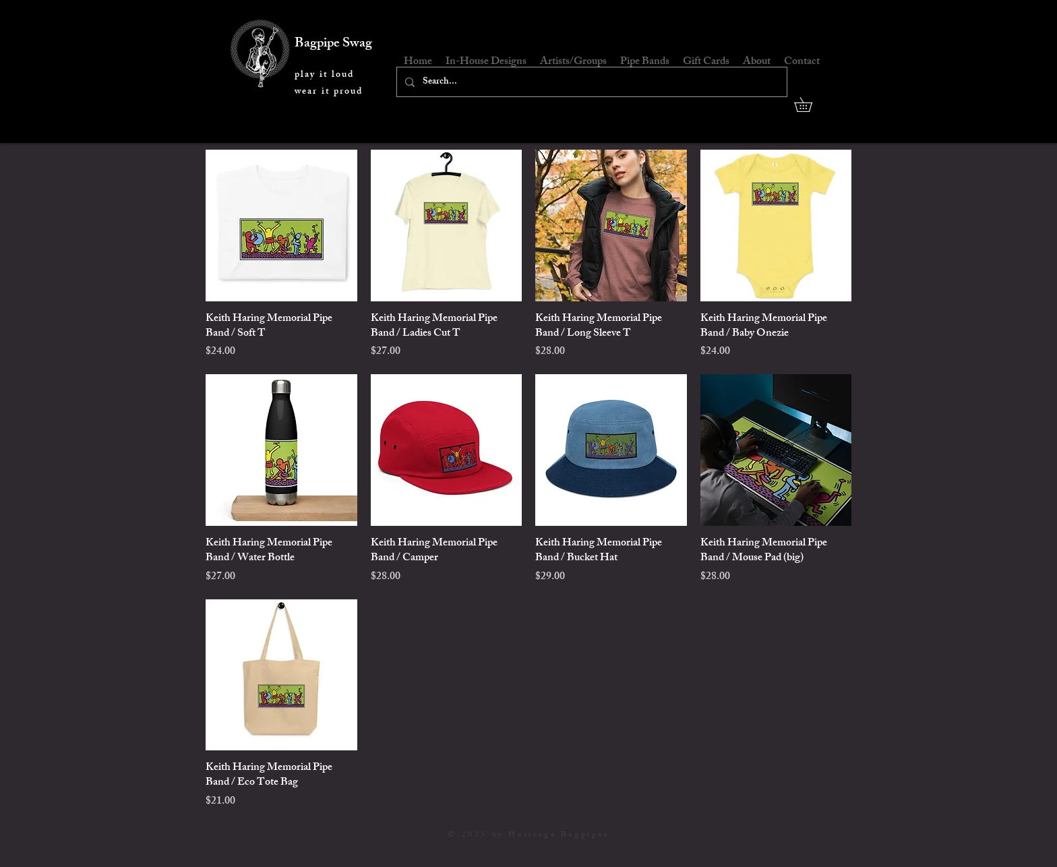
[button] (810, 104)
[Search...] (590, 81)
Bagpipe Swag (333, 44)
